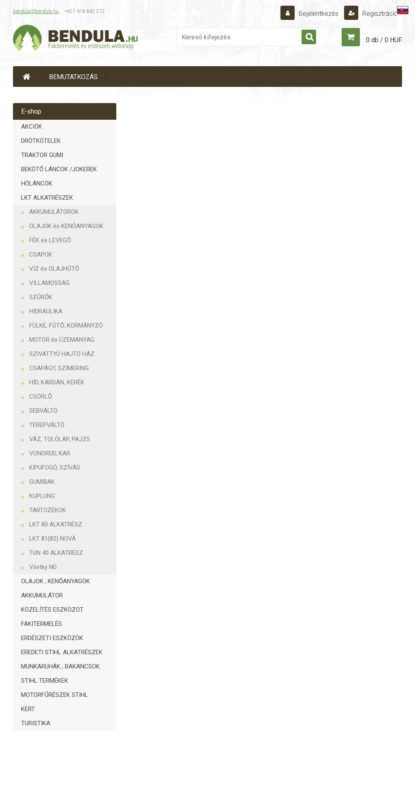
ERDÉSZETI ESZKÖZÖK (52, 638)
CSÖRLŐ (40, 396)
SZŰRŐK (40, 297)
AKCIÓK (31, 126)
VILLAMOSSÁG (49, 283)
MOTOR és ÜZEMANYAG (61, 339)
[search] (309, 37)
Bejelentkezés (318, 13)
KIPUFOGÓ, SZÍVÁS (54, 467)
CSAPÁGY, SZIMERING (59, 368)
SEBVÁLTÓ (43, 410)
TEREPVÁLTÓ (46, 425)
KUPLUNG (42, 496)
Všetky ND (43, 567)
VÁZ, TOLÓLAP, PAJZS (59, 439)
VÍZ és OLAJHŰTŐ (54, 268)
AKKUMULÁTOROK (54, 212)
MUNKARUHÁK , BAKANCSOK (60, 666)
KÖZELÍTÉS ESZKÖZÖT (52, 609)
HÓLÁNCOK (36, 183)
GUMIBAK (42, 481)
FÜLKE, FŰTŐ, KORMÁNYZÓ (66, 325)
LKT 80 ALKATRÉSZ (55, 524)
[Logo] (76, 39)
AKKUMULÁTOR (42, 595)
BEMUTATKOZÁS (73, 77)
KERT (28, 709)
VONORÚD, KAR (49, 453)
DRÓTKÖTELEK (41, 140)
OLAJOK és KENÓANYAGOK (66, 226)
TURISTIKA (35, 723)
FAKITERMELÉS (41, 623)
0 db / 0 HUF (384, 40)
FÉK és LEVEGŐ (50, 240)
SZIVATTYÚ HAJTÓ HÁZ (61, 354)
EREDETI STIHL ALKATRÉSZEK (62, 652)
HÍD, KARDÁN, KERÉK (56, 382)
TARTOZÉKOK (47, 510)
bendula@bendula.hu (36, 11)
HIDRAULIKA (45, 311)
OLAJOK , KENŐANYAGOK (55, 581)
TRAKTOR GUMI (42, 155)
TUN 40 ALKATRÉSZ (56, 552)
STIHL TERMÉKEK (44, 680)
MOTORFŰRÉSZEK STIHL (54, 695)
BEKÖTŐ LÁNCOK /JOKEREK (59, 169)
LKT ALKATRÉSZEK (47, 197)
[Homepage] (26, 76)
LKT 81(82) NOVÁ (52, 538)
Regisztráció (379, 13)
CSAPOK (40, 254)
